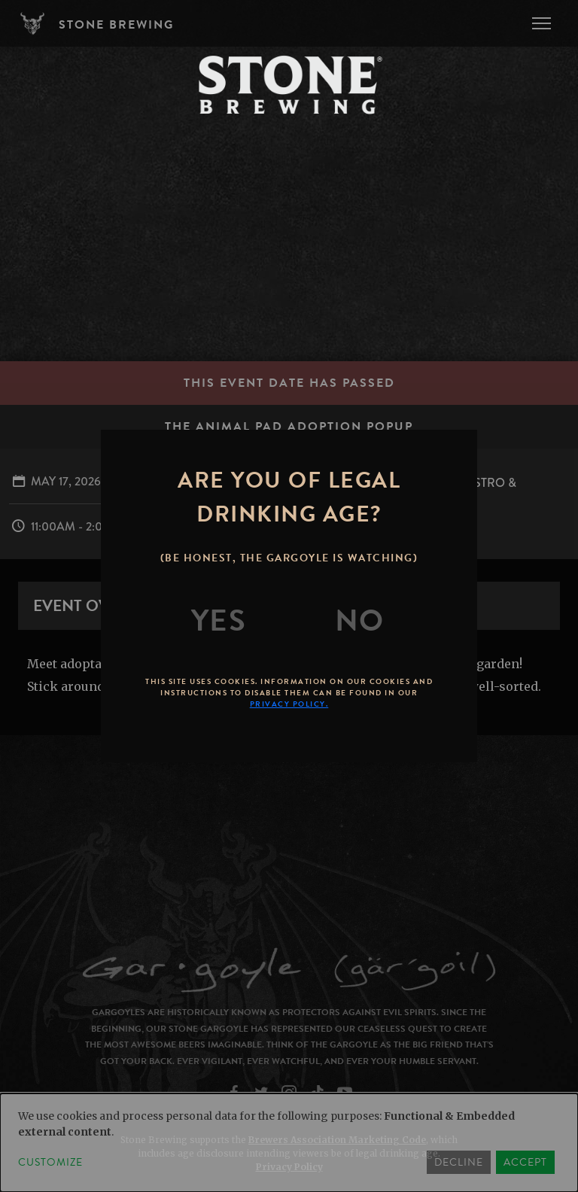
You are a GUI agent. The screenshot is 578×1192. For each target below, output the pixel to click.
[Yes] (219, 621)
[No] (359, 621)
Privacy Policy (289, 1166)
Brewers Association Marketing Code (337, 1139)
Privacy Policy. (289, 704)
